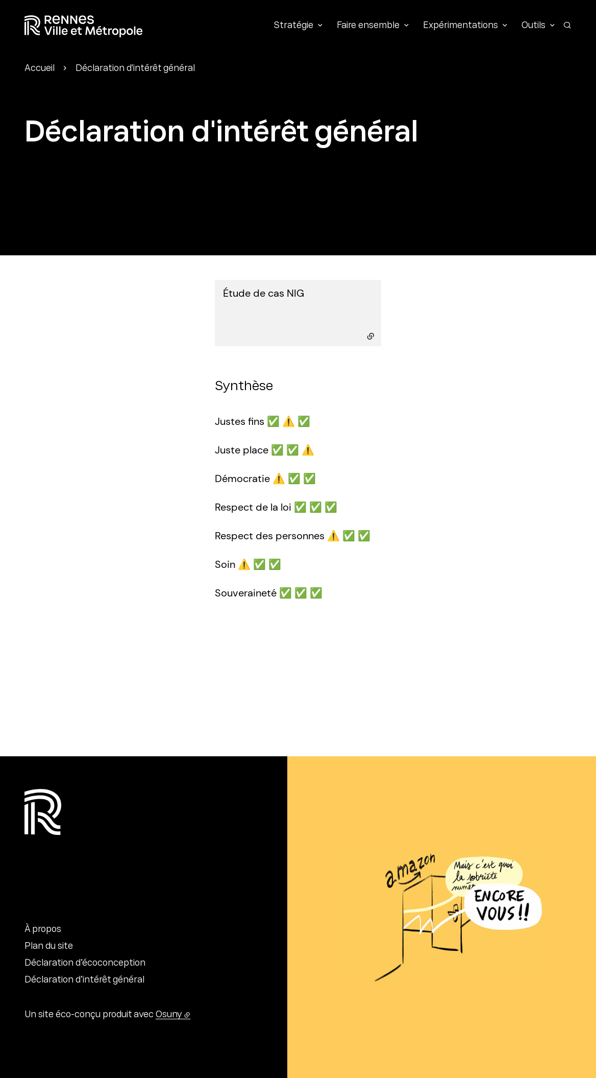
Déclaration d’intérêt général (84, 980)
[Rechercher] (567, 25)
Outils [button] (533, 26)
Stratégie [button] (293, 26)
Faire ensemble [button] (368, 26)
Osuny (169, 1015)
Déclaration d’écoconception (84, 964)
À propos (42, 930)
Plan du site (48, 947)
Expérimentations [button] (460, 26)
